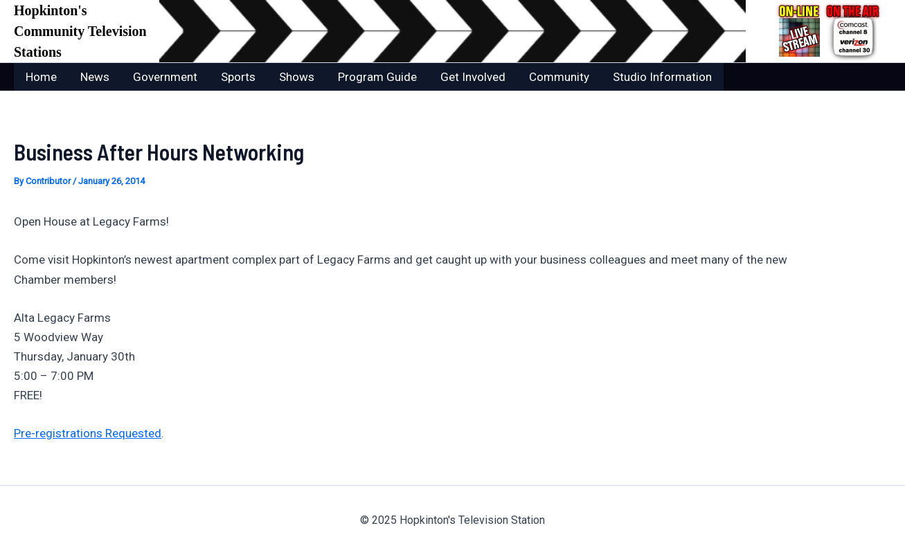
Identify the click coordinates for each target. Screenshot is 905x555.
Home (41, 77)
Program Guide (377, 77)
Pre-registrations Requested (87, 433)
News (94, 77)
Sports (238, 77)
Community (559, 77)
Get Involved (472, 77)
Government (165, 77)
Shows (296, 77)
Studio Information (662, 77)
